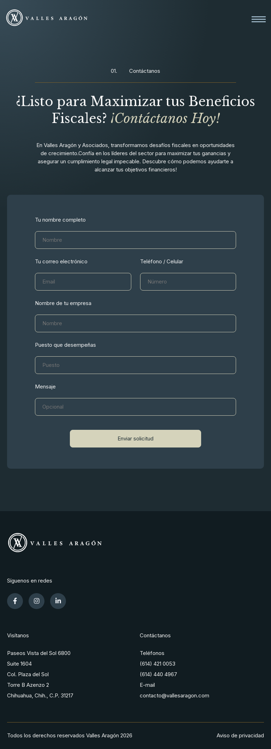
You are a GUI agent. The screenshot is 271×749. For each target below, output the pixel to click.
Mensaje (45, 386)
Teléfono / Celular (161, 261)
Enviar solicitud (135, 438)
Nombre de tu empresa (63, 303)
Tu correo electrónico (61, 261)
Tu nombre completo (60, 219)
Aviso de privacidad (240, 735)
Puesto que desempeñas (65, 344)
